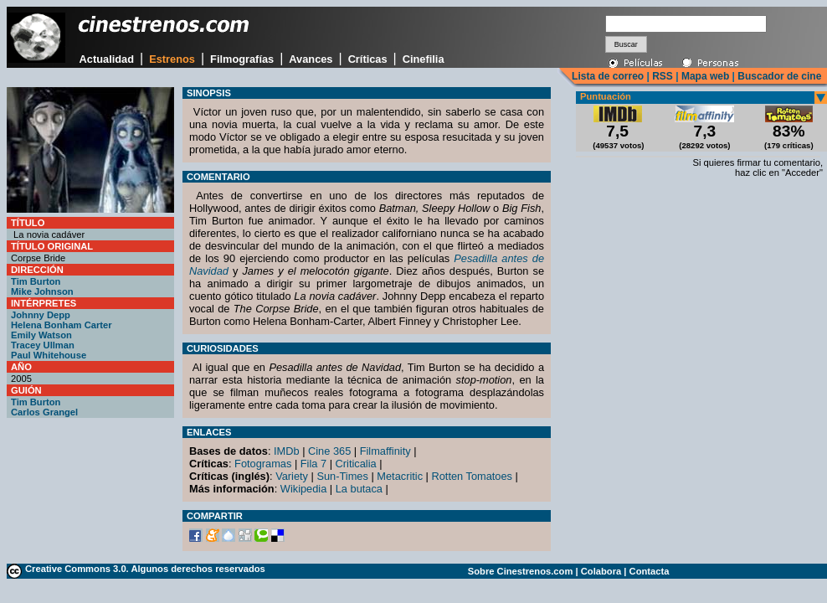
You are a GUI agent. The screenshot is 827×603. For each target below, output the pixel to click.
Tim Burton (35, 281)
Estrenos (172, 59)
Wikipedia (303, 488)
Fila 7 (313, 463)
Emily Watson (41, 335)
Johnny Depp (40, 315)
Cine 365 (329, 451)
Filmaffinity (385, 451)
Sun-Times (341, 476)
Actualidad (107, 59)
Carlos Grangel (44, 412)
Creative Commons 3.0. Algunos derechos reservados (145, 569)
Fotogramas (262, 463)
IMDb (287, 451)
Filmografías (242, 59)
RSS (662, 76)
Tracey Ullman (42, 345)
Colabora (601, 571)
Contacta (649, 571)
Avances (310, 59)
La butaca (359, 488)
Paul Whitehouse (48, 355)
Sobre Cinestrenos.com (520, 571)
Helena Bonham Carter (61, 325)
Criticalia (356, 463)
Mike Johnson (42, 291)
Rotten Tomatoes (472, 476)
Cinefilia (423, 59)
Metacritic (400, 476)
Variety (291, 476)
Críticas (368, 59)
